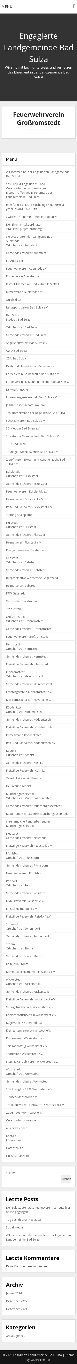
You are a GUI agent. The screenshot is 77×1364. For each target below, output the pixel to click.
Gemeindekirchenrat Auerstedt (26, 253)
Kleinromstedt (15, 672)
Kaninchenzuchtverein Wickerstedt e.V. (31, 1015)
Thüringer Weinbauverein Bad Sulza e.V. (32, 452)
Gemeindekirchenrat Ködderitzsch (28, 719)
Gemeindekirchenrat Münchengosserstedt (34, 806)
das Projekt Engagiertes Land (25, 184)
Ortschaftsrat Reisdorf (21, 885)
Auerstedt (12, 241)
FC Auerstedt (14, 261)
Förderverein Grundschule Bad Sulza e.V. (32, 374)
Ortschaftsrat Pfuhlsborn (22, 858)
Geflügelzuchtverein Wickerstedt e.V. (30, 1007)
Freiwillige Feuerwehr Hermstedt (27, 664)
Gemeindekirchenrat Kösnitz (24, 763)
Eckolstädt (13, 472)
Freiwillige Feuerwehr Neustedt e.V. (29, 846)
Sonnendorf (14, 924)
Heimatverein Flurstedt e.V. (23, 542)
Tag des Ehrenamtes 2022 (23, 1220)
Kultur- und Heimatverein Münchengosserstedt (37, 814)
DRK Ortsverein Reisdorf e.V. (25, 901)
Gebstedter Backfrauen (21, 601)
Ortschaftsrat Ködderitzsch (24, 712)
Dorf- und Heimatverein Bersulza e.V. (30, 366)
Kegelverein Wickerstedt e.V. (24, 1023)
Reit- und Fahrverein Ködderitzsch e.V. (31, 743)
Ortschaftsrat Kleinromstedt (24, 676)
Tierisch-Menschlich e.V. (21, 1097)
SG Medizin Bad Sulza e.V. (23, 428)
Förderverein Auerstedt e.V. (24, 276)
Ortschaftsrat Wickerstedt (23, 984)
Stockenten (13, 609)
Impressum (13, 1140)
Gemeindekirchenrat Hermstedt (27, 656)
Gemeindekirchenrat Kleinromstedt (29, 684)
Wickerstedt (14, 979)
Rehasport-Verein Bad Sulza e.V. (27, 307)
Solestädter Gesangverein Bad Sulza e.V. (32, 436)
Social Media (14, 1227)
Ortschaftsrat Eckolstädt (22, 476)
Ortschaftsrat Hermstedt (22, 649)
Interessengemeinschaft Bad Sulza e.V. (31, 397)
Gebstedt (12, 558)
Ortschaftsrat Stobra (19, 948)
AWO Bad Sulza (16, 351)
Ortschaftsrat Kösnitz (20, 755)
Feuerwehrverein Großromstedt (27, 636)
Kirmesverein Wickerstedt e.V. (25, 1038)
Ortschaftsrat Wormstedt (22, 1074)
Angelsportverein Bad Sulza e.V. (27, 343)
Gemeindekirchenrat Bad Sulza (26, 335)
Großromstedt (15, 617)
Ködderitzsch (14, 707)
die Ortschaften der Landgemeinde (29, 236)
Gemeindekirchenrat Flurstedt (25, 535)
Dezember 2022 (16, 1301)
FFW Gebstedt (15, 593)
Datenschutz (14, 1148)
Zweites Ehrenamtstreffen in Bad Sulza (31, 217)
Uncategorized (15, 1336)
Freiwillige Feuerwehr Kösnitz (25, 770)
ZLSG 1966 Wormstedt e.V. (24, 1112)
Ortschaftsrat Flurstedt (21, 527)
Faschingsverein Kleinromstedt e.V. (29, 692)
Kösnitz (11, 751)
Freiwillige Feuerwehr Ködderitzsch (29, 727)
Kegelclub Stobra (17, 964)
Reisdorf (11, 881)
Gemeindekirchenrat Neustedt (26, 838)
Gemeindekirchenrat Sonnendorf (27, 936)
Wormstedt (13, 1069)
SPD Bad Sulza (16, 444)
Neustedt (12, 833)
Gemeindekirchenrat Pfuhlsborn (27, 865)
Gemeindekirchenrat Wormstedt (27, 1081)
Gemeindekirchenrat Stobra (24, 956)
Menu (7, 6)
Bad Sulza (12, 315)
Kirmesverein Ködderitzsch (23, 735)
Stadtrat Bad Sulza (18, 319)
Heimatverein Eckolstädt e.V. (25, 499)
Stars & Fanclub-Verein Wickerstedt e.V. (32, 1061)
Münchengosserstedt (20, 794)
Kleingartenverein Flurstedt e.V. (26, 550)
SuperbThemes (40, 1360)
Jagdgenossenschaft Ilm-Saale (26, 405)
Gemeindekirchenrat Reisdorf (25, 893)
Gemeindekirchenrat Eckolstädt (26, 484)
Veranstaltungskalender (21, 1120)
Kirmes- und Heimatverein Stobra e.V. (30, 972)
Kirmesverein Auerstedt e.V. (24, 292)
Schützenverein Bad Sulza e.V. (25, 421)
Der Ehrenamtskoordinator (24, 224)
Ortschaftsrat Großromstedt (25, 621)
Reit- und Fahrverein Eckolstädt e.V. (29, 507)
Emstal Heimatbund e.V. (21, 909)
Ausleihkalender (16, 1128)
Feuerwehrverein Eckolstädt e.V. (27, 491)
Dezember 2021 (16, 1309)
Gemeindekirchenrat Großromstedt (29, 629)
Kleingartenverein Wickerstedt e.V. (28, 1030)
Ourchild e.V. (14, 300)
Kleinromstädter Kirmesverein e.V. (28, 700)
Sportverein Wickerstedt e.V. (24, 1054)
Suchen (11, 1173)
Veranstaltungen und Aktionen (26, 188)
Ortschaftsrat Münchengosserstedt (29, 798)
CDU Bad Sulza (16, 358)
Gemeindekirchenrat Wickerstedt (27, 991)
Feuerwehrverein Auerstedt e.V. (26, 268)
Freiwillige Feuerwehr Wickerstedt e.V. (31, 999)
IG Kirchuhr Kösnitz (18, 786)
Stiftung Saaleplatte (19, 515)
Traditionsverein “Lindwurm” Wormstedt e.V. (35, 1105)
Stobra (10, 944)
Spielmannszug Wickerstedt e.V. (27, 1046)
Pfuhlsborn (13, 853)
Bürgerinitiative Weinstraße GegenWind (32, 578)
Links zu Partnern (17, 1156)
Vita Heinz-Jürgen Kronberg (24, 229)
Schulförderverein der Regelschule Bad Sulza (35, 413)
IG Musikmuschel (17, 389)
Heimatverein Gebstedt (21, 586)
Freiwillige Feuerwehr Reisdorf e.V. (28, 916)
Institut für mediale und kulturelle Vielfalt (32, 284)
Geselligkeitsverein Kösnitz (23, 778)
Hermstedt (13, 644)
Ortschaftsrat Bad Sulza (22, 327)
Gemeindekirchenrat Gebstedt (26, 570)
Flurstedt (12, 522)
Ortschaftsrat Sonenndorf (23, 928)
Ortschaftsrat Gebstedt (21, 562)
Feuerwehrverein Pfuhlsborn (24, 873)
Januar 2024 (14, 1293)
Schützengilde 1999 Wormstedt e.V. (29, 1089)
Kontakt (11, 1136)
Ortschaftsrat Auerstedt (21, 245)
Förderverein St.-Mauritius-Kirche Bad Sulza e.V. (37, 382)
